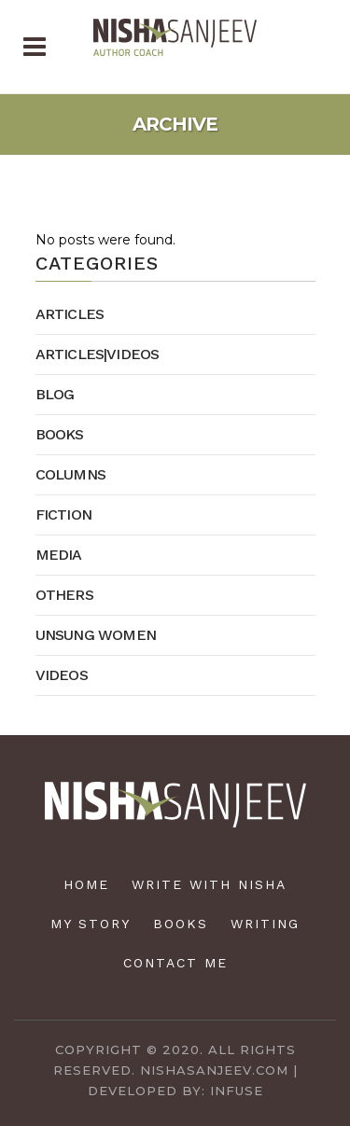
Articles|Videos (97, 354)
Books (59, 434)
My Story (90, 923)
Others (64, 595)
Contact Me (175, 962)
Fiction (63, 514)
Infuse (236, 1090)
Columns (70, 474)
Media (58, 554)
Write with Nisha (209, 884)
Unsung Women (95, 635)
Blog (55, 394)
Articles (70, 314)
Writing (265, 923)
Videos (61, 675)
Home (86, 884)
